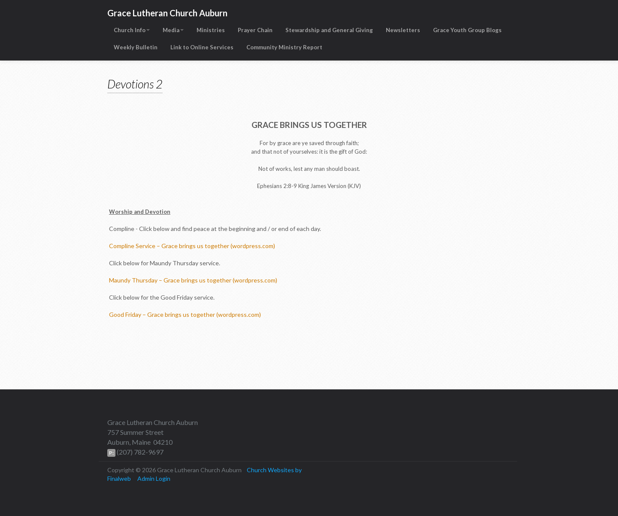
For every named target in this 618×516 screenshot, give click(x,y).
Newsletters (403, 30)
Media (173, 30)
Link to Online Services (201, 47)
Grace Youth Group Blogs (467, 30)
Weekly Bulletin (136, 47)
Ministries (211, 30)
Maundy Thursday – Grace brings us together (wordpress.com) (193, 280)
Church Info (132, 30)
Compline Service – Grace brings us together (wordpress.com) (192, 245)
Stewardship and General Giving (329, 30)
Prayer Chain (255, 30)
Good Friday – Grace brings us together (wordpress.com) (185, 314)
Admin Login (153, 478)
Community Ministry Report (284, 47)
